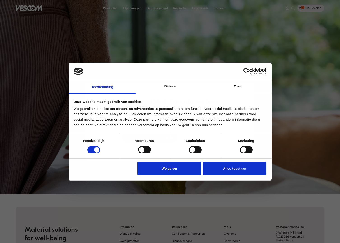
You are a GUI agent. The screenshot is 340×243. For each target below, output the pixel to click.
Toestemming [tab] (102, 87)
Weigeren (169, 168)
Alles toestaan (234, 168)
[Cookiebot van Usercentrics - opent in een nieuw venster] (246, 71)
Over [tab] (238, 86)
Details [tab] (170, 86)
